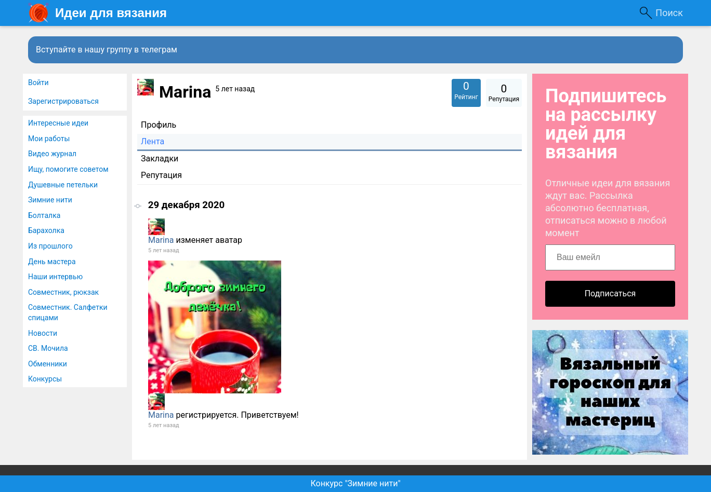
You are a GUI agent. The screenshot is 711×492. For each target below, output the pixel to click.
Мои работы (49, 138)
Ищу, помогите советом (68, 169)
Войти (38, 82)
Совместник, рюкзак (63, 292)
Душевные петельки (63, 185)
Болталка (44, 215)
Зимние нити (50, 200)
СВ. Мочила (48, 348)
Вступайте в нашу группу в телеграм (106, 49)
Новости (42, 333)
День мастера (52, 261)
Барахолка (46, 230)
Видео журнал (52, 153)
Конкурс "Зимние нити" (355, 483)
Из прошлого (50, 246)
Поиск (669, 12)
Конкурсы (45, 379)
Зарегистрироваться (63, 101)
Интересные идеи (58, 123)
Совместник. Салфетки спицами (68, 312)
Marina (161, 240)
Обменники (47, 364)
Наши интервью (55, 276)
